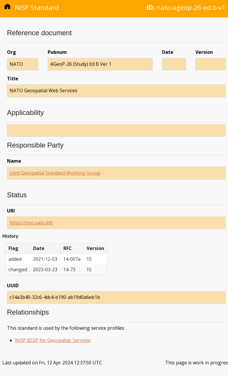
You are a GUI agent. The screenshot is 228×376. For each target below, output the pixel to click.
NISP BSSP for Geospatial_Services (52, 340)
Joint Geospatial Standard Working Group (55, 173)
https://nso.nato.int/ (31, 222)
